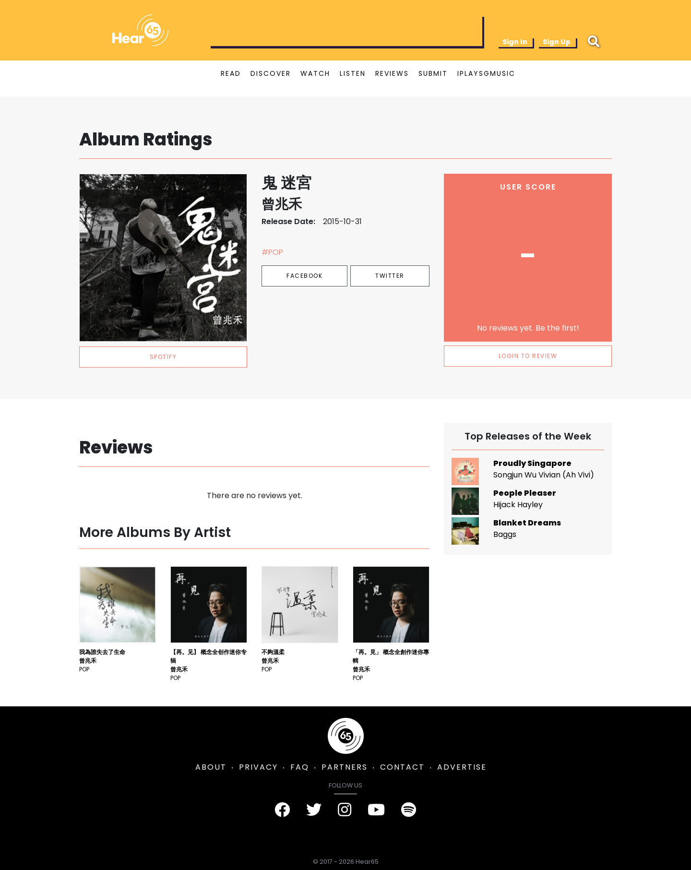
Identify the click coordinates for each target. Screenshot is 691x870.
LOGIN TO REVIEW (528, 356)
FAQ (299, 767)
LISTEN (353, 73)
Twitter (390, 276)
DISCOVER (270, 73)
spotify (163, 357)
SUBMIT (433, 73)
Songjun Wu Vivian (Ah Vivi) (543, 474)
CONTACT (402, 767)
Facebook (304, 276)
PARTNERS (345, 767)
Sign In (514, 42)
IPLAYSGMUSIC (486, 73)
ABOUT (210, 767)
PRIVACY (258, 767)
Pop (84, 669)
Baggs (504, 534)
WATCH (315, 73)
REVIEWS (392, 73)
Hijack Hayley (518, 504)
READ (231, 73)
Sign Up (557, 42)
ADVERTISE (462, 767)
